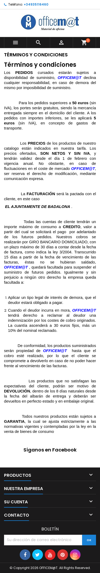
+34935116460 (36, 4)
